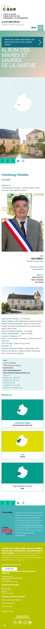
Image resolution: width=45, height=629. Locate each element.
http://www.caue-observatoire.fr (31, 525)
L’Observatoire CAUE (8, 603)
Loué (3, 190)
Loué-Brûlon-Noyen (28, 188)
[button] (4, 625)
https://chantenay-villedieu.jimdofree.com (16, 373)
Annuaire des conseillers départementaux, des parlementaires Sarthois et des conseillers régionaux (20, 42)
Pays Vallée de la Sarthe (18, 190)
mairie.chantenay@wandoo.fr (12, 370)
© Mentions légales (8, 611)
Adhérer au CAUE (7, 606)
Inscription (9, 569)
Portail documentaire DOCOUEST (12, 600)
